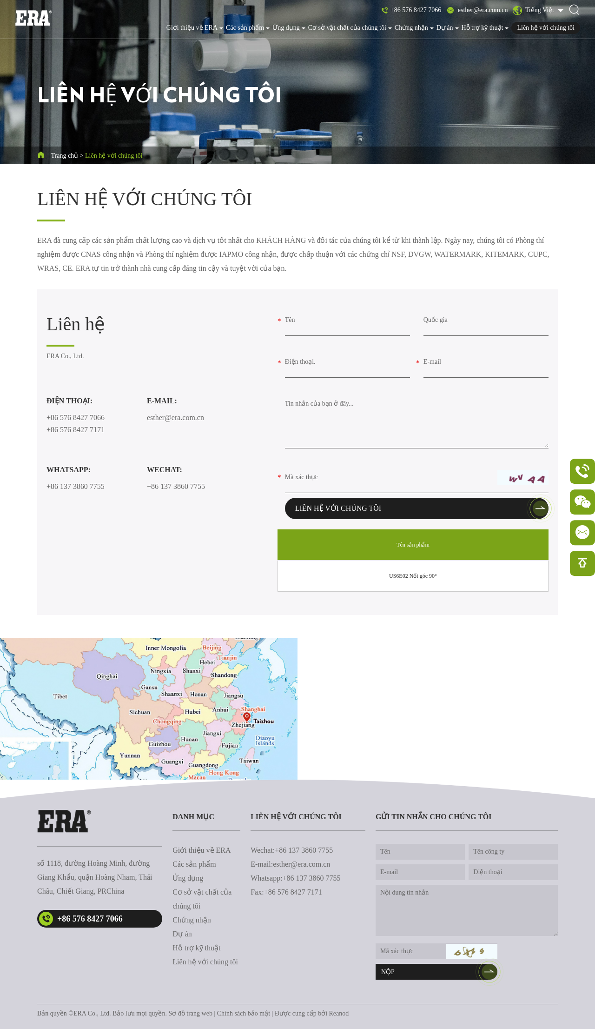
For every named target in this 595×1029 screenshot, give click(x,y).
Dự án (447, 27)
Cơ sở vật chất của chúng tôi (350, 27)
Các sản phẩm (248, 27)
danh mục (193, 817)
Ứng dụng (288, 27)
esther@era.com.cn (483, 10)
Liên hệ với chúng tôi (546, 27)
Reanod (339, 1013)
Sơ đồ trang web (190, 1013)
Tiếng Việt (534, 10)
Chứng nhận (414, 27)
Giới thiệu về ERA (194, 27)
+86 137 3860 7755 (75, 486)
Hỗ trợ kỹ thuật (485, 27)
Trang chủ (65, 155)
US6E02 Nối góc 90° (413, 576)
